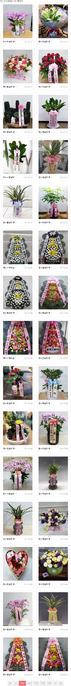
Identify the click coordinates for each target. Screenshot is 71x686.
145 (49, 683)
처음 (10, 683)
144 (43, 683)
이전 (15, 683)
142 (30, 683)
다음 (55, 683)
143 (36, 683)
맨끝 (61, 683)
